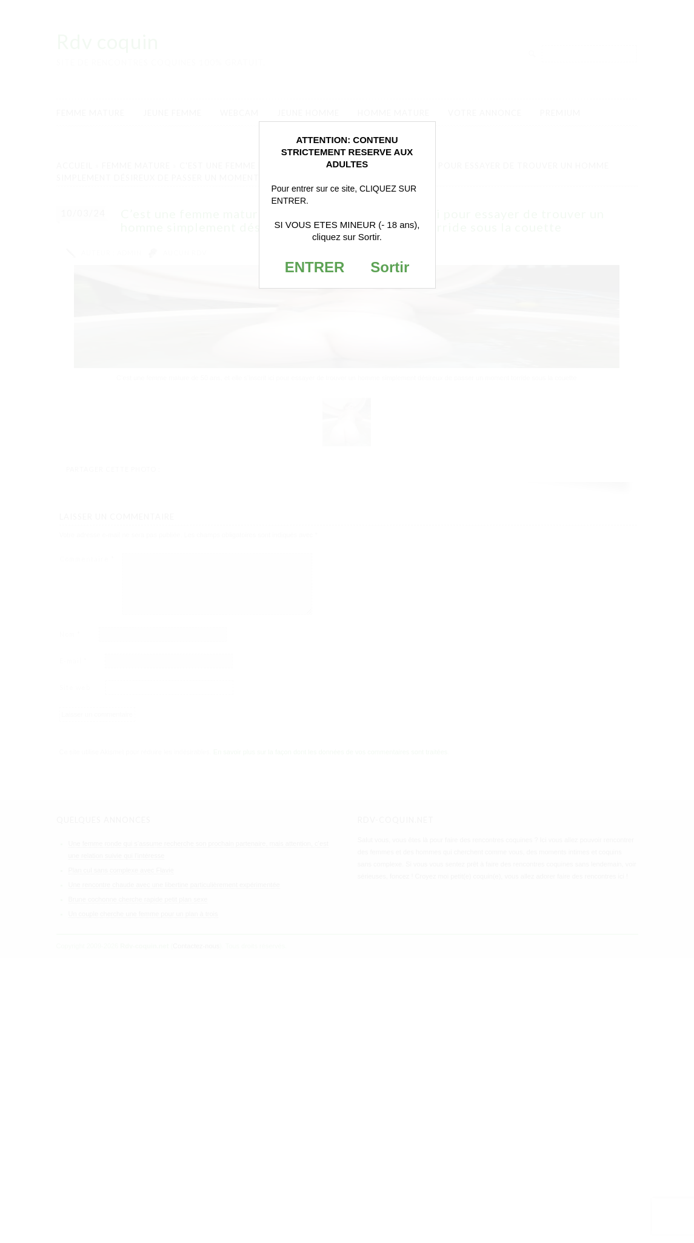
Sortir (389, 267)
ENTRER (315, 267)
